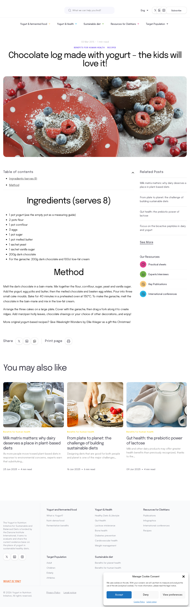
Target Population (155, 23)
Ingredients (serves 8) (23, 178)
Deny (146, 594)
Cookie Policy (139, 602)
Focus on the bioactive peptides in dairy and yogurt (163, 227)
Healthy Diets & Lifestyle (107, 515)
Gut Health (100, 520)
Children (51, 567)
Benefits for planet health (108, 562)
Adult (49, 562)
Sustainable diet (92, 23)
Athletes (51, 577)
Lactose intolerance (105, 525)
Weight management (105, 545)
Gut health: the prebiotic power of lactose (159, 213)
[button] (183, 576)
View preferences (172, 594)
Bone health (101, 530)
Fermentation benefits (58, 525)
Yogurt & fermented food (33, 23)
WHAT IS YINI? (12, 581)
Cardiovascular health (106, 540)
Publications (149, 515)
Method (14, 185)
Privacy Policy (53, 592)
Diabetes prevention (105, 535)
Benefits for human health (89, 47)
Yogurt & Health (65, 23)
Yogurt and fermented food (62, 509)
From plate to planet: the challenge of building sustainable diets (161, 199)
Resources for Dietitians (123, 23)
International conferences (156, 525)
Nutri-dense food (55, 520)
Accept (119, 594)
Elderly (50, 572)
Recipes (111, 47)
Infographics (149, 520)
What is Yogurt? (55, 515)
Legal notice (152, 602)
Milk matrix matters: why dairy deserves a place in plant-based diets (163, 184)
